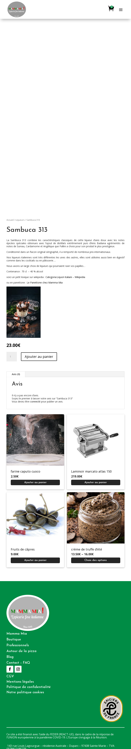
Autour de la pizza (21, 651)
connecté (35, 401)
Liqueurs (20, 219)
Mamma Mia (16, 633)
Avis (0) (16, 374)
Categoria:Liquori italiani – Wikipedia (65, 277)
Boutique (13, 639)
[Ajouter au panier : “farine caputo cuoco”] (35, 482)
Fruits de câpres (23, 549)
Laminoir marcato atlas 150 (91, 471)
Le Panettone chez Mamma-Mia (45, 282)
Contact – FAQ (18, 663)
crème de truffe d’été (86, 549)
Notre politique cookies (25, 692)
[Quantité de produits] (11, 356)
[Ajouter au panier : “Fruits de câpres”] (35, 560)
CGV (10, 676)
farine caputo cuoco (25, 471)
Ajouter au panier (39, 356)
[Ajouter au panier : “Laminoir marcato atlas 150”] (95, 482)
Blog (10, 657)
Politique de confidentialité (28, 687)
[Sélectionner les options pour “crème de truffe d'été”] (95, 560)
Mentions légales (20, 682)
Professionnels (17, 645)
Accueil (10, 219)
